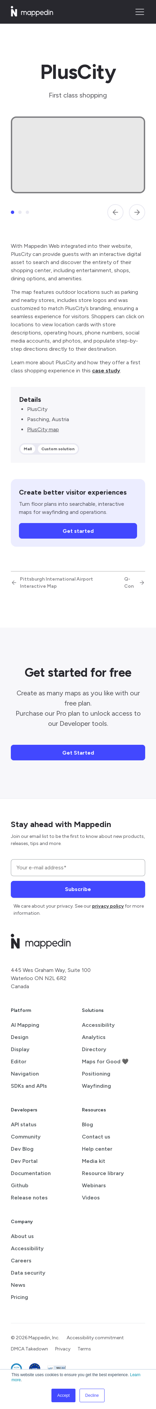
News (18, 1285)
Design (19, 1037)
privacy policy (108, 906)
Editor (18, 1061)
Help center (97, 1149)
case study (106, 370)
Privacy (62, 1349)
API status (24, 1124)
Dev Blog (22, 1149)
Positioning (96, 1073)
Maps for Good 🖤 (105, 1061)
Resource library (103, 1173)
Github (19, 1185)
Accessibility (98, 1025)
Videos (91, 1197)
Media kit (93, 1161)
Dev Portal (24, 1161)
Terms (84, 1349)
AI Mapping (25, 1025)
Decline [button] (92, 1395)
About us (22, 1236)
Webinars (94, 1185)
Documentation (31, 1173)
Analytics (94, 1037)
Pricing (19, 1297)
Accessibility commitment (95, 1338)
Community (26, 1136)
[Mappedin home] (32, 14)
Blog (87, 1124)
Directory (94, 1049)
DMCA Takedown (29, 1349)
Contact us (96, 1136)
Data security (28, 1273)
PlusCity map (43, 429)
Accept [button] (63, 1395)
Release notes (29, 1197)
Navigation (25, 1073)
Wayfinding (96, 1086)
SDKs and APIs (29, 1086)
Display (20, 1049)
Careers (21, 1260)
